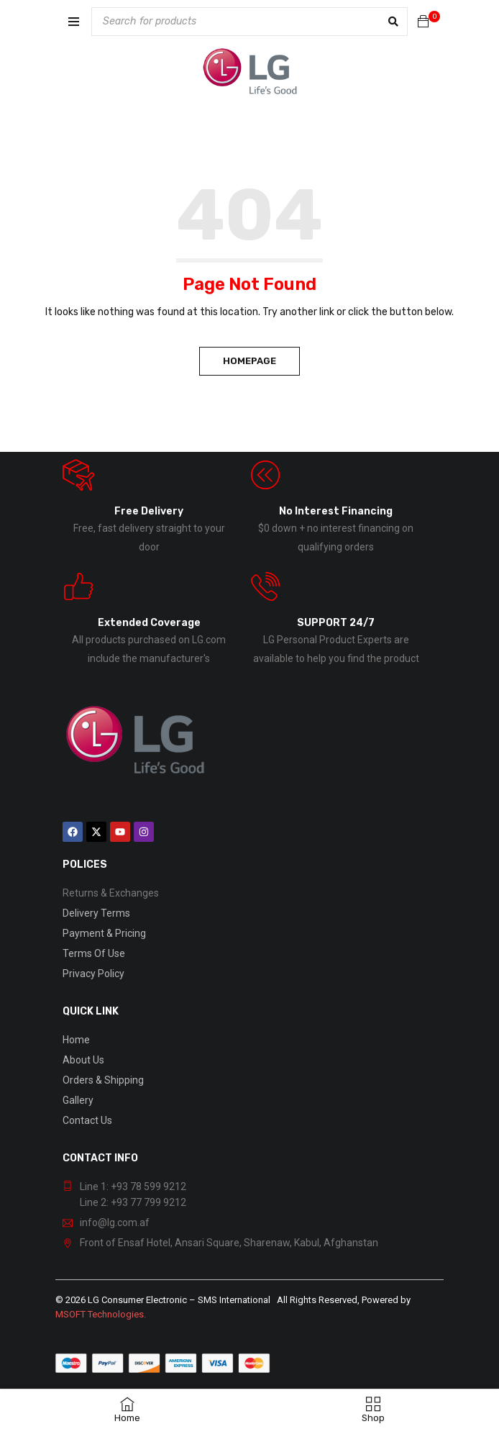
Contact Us (87, 1120)
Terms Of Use (94, 953)
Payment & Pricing (104, 933)
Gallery (78, 1100)
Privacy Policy (93, 973)
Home (76, 1039)
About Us (83, 1060)
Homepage (249, 360)
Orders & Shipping (103, 1080)
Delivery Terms (96, 913)
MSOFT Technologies (99, 1314)
